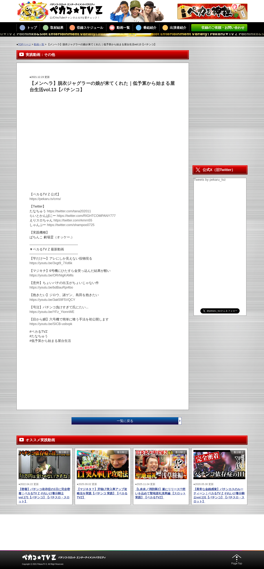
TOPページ (24, 44)
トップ (28, 27)
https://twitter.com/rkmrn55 (73, 220)
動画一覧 (119, 27)
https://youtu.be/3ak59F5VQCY (52, 300)
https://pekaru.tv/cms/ (45, 199)
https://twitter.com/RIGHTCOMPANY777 (86, 216)
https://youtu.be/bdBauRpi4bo (51, 287)
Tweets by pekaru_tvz (210, 179)
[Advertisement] (96, 101)
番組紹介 (146, 27)
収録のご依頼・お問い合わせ (219, 27)
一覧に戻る (149, 420)
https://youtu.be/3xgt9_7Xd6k (51, 263)
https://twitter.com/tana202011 (69, 211)
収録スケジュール (86, 27)
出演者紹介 (174, 27)
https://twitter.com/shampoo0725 (70, 225)
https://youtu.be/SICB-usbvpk (51, 324)
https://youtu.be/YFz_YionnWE (52, 312)
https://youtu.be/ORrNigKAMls (52, 275)
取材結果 (53, 27)
